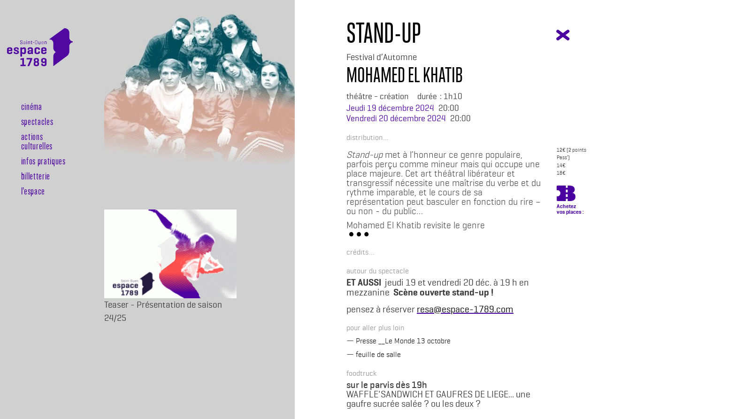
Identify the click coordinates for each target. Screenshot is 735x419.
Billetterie (35, 175)
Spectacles (37, 121)
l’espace (33, 190)
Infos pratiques (43, 160)
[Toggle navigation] (60, 83)
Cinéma (31, 106)
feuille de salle (378, 354)
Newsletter (26, 212)
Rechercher (26, 258)
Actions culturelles (37, 141)
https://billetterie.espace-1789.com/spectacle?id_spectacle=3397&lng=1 (566, 195)
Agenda (26, 228)
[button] (364, 137)
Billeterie (26, 243)
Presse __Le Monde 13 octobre (403, 340)
